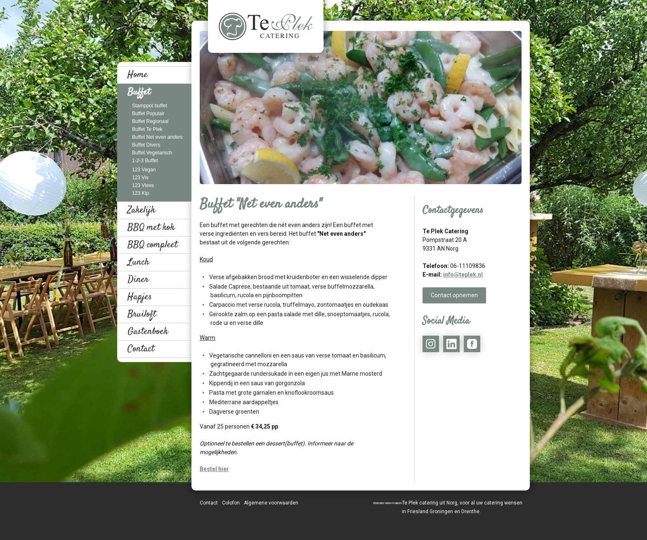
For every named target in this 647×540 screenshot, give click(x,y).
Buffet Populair (148, 113)
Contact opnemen (454, 295)
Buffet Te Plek (147, 129)
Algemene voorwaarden (271, 503)
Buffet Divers (146, 145)
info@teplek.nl (463, 274)
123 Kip (140, 193)
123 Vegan (144, 170)
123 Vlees (143, 185)
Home (138, 74)
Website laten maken (387, 503)
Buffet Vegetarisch (152, 153)
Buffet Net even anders (157, 137)
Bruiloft (142, 314)
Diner (138, 279)
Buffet (139, 92)
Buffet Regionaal (150, 121)
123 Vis (140, 177)
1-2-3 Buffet (145, 160)
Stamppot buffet (149, 106)
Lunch (138, 262)
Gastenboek (148, 331)
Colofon (231, 503)
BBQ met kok (151, 227)
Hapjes (140, 296)
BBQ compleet (152, 244)
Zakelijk (141, 210)
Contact (141, 348)
